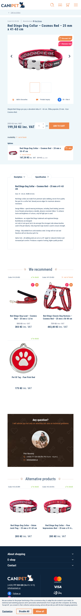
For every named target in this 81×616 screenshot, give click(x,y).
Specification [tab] (41, 177)
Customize (7, 611)
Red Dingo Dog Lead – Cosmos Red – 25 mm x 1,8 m (23, 317)
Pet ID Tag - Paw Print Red (23, 377)
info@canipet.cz (32, 459)
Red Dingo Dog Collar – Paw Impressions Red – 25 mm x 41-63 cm (58, 528)
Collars (18, 12)
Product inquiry (45, 99)
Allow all (40, 611)
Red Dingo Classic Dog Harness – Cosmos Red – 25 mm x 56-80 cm (57, 317)
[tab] (19, 176)
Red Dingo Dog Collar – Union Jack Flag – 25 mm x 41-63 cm (23, 526)
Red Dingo (38, 21)
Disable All (24, 611)
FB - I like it (66, 99)
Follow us (17, 593)
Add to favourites (21, 99)
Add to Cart (59, 125)
